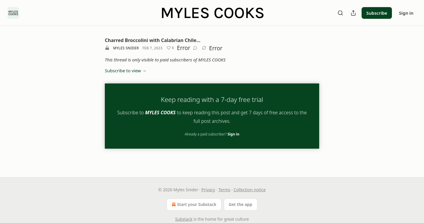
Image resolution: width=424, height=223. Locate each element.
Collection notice (249, 189)
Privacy (208, 189)
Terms (224, 189)
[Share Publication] (353, 13)
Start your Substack (193, 204)
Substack (184, 219)
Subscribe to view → (126, 70)
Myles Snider (126, 48)
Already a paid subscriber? (212, 134)
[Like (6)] (170, 47)
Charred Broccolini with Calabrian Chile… (153, 40)
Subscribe (376, 13)
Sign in (406, 13)
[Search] (340, 13)
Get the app (240, 204)
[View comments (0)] (195, 47)
